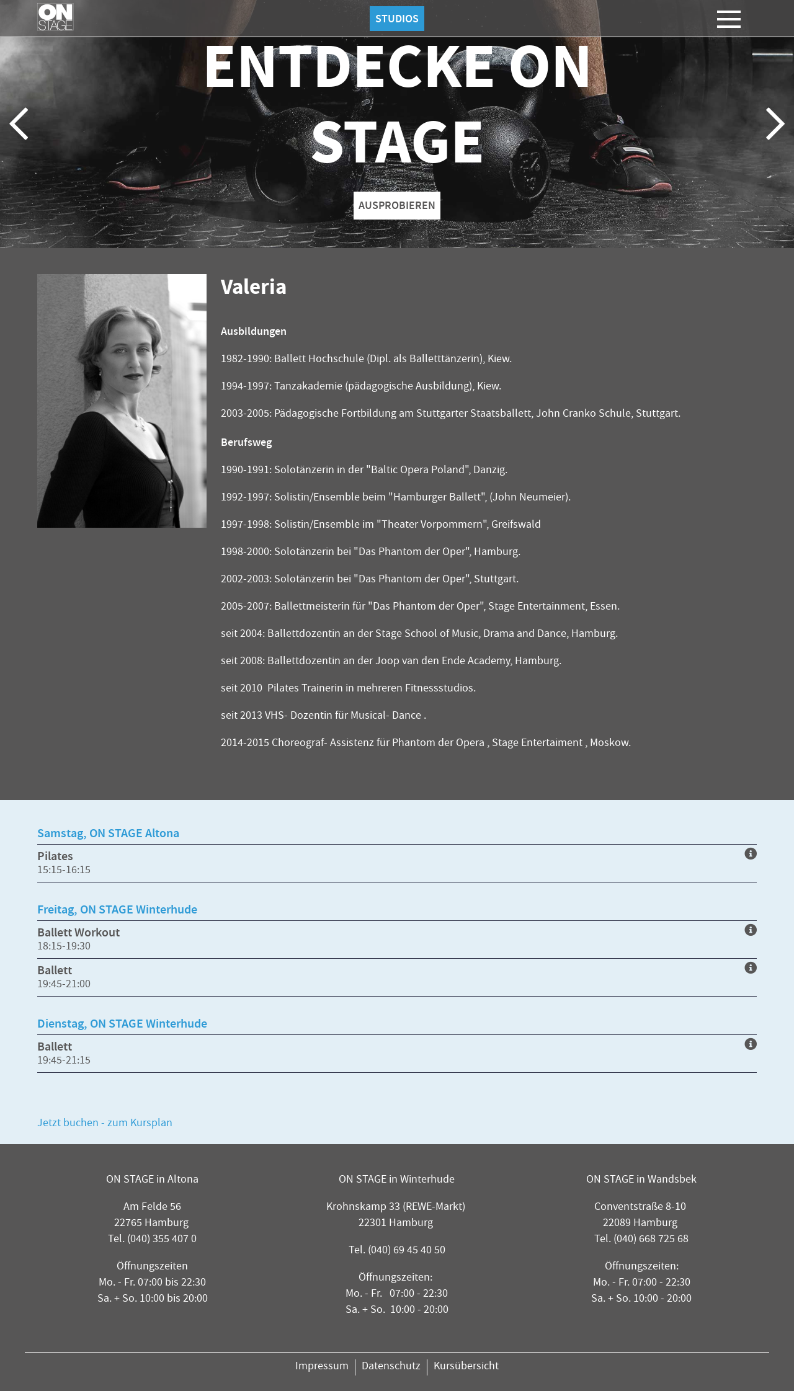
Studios (397, 18)
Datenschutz (391, 1367)
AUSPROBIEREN (397, 205)
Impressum (322, 1367)
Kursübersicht (466, 1367)
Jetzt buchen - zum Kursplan (104, 1124)
